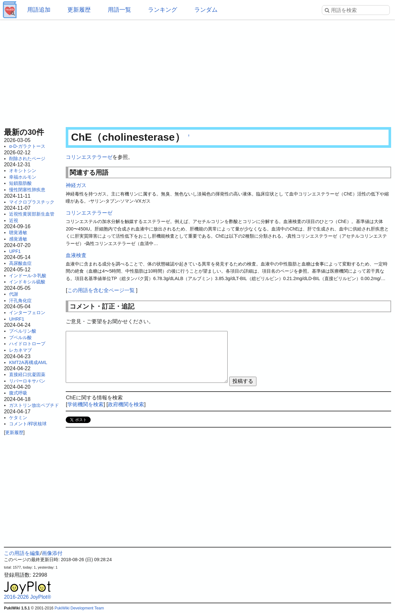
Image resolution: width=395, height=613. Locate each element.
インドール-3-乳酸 (27, 275)
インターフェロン (27, 312)
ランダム (206, 9)
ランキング (162, 9)
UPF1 (15, 251)
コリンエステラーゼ (89, 157)
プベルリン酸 (22, 331)
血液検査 (76, 255)
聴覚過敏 (18, 232)
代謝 (13, 294)
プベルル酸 (20, 337)
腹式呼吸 (18, 392)
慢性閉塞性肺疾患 (27, 189)
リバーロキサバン (27, 380)
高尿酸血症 (20, 263)
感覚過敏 (18, 239)
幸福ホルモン (22, 177)
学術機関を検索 (85, 404)
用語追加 (39, 9)
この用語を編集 (22, 553)
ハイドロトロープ (27, 343)
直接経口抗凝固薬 (27, 374)
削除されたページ (27, 158)
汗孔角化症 (20, 300)
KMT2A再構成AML (28, 362)
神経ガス (76, 185)
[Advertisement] (197, 71)
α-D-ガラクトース (27, 146)
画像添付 (52, 553)
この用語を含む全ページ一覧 (101, 290)
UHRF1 (16, 319)
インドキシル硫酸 (27, 281)
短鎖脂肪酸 (20, 183)
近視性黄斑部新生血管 (31, 214)
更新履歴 (79, 9)
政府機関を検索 (126, 404)
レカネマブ (20, 350)
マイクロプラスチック (31, 202)
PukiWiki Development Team (79, 608)
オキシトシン (22, 170)
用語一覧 (119, 9)
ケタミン (18, 417)
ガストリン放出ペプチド (34, 405)
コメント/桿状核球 (28, 423)
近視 (13, 220)
